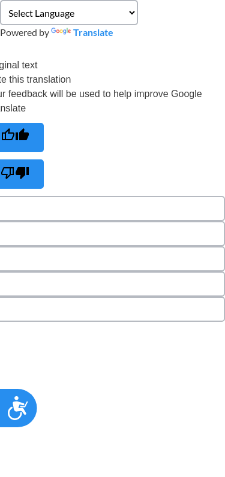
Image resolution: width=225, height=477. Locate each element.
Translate (82, 32)
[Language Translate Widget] (69, 12)
